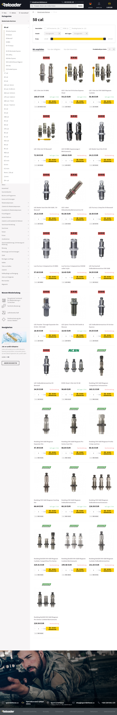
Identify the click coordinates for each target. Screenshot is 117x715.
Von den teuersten (70, 49)
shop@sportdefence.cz (38, 2)
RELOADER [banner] (11, 5)
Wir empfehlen (38, 49)
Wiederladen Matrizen (43, 12)
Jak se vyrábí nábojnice (10, 347)
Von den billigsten (54, 49)
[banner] (8, 711)
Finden (80, 6)
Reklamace (94, 711)
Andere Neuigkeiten (10, 363)
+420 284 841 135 (68, 2)
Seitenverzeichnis (109, 711)
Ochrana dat (59, 711)
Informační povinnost (77, 711)
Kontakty (46, 711)
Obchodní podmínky (30, 711)
